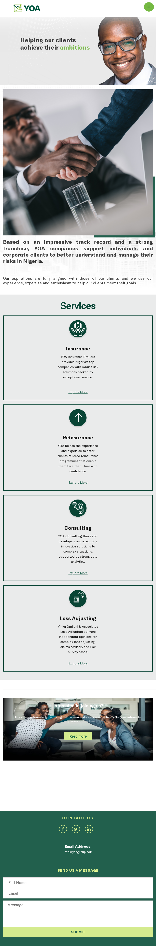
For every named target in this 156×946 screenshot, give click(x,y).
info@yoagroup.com (78, 852)
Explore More (78, 392)
